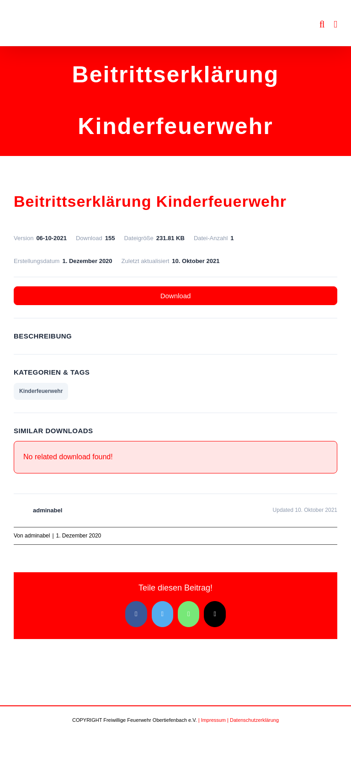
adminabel (37, 535)
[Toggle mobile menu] (335, 24)
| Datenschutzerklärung (253, 720)
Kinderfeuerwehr (41, 391)
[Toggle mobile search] (322, 24)
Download (175, 296)
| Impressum (212, 720)
